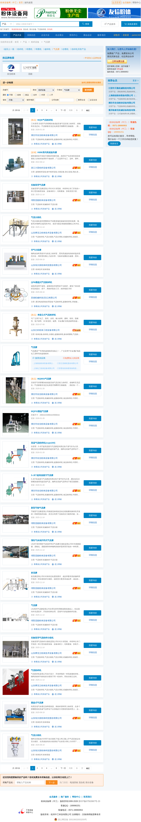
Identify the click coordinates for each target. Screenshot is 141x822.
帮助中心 (137, 2)
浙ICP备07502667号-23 (89, 801)
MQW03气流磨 (44, 379)
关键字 (5, 90)
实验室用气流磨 (38, 185)
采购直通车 (131, 24)
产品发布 (109, 24)
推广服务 (65, 797)
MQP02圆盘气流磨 (39, 411)
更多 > (136, 80)
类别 (34, 90)
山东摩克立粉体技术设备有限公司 (46, 233)
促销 (19, 95)
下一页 (63, 110)
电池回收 (74, 782)
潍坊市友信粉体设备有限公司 (44, 135)
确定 (88, 110)
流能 (30, 74)
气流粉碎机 (41, 29)
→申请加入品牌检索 (92, 58)
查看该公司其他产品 (40, 144)
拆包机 (50, 29)
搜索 (85, 24)
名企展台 (59, 35)
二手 (51, 95)
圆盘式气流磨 (37, 702)
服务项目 (101, 35)
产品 (25, 42)
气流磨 (47, 42)
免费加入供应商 (71, 358)
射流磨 (34, 573)
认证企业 (93, 100)
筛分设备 (32, 29)
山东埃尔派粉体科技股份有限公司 (46, 265)
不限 (11, 95)
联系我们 (88, 797)
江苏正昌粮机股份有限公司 (67, 363)
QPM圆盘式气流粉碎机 (41, 282)
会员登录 (116, 2)
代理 (43, 95)
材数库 (117, 35)
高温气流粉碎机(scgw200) (43, 443)
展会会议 (87, 35)
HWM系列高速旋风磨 (47, 152)
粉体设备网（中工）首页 (11, 2)
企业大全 (45, 35)
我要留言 (114, 143)
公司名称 (55, 100)
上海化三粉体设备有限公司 (44, 368)
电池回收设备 (17, 29)
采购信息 (31, 35)
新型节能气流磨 (38, 508)
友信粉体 (11, 74)
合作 (35, 95)
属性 (4, 95)
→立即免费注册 (117, 61)
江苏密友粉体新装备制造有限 (68, 368)
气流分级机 (36, 217)
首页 (5, 35)
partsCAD (136, 35)
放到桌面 (28, 2)
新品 (27, 95)
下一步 (52, 782)
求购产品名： (9, 782)
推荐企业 (81, 100)
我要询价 (93, 127)
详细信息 (93, 134)
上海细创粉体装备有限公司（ (44, 363)
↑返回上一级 (8, 49)
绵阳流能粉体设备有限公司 (43, 200)
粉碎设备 (35, 42)
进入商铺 (57, 144)
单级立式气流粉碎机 (46, 315)
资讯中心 (73, 35)
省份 (4, 100)
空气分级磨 (36, 250)
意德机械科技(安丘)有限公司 (44, 297)
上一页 (26, 110)
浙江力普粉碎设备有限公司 (43, 168)
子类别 (59, 90)
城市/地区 (30, 100)
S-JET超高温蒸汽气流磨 (42, 475)
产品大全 (17, 35)
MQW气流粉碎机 (45, 120)
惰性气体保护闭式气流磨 (42, 540)
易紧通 (126, 35)
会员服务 (127, 2)
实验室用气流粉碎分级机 (42, 638)
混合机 (25, 29)
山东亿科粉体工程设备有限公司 (45, 330)
